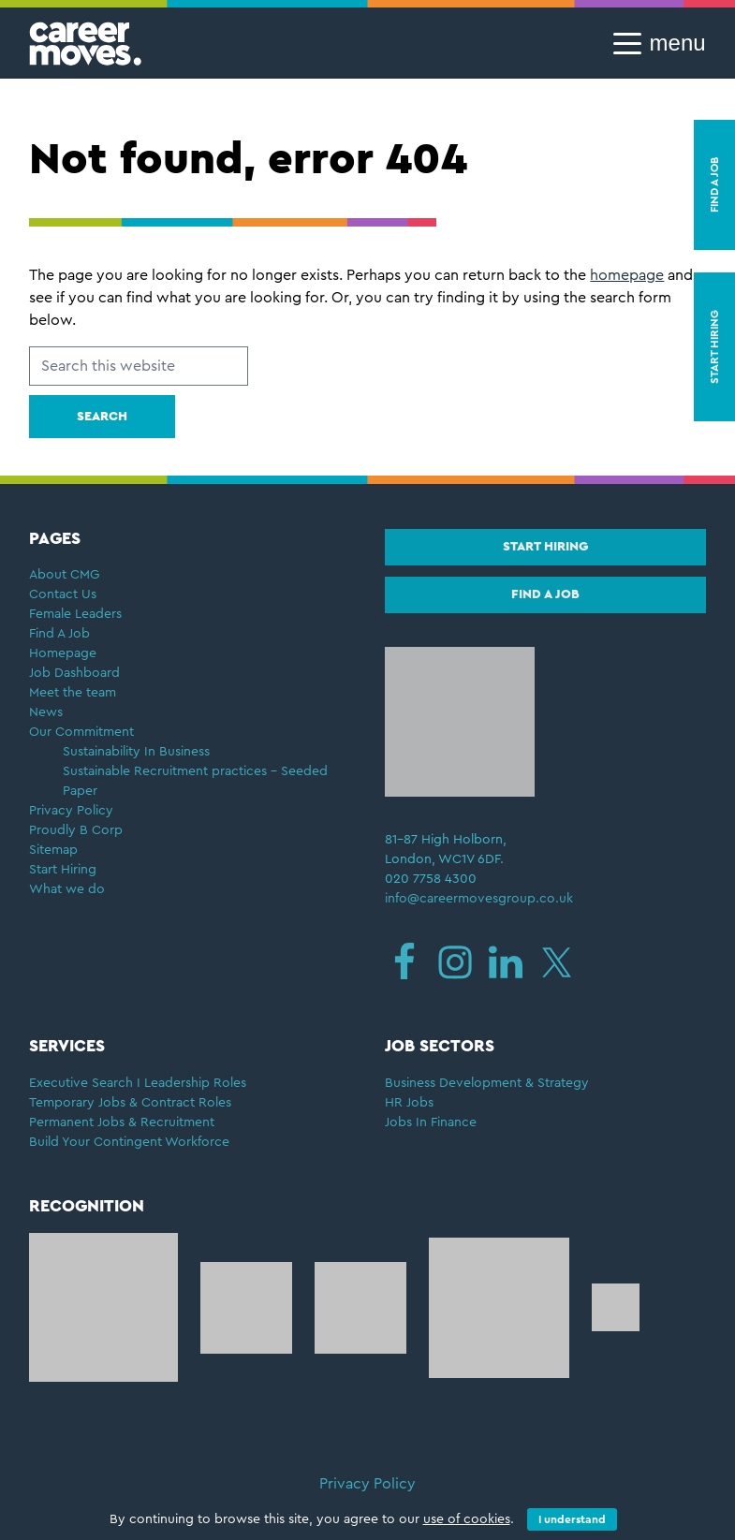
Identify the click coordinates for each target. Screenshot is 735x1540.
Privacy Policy (71, 810)
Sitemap (53, 850)
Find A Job (59, 633)
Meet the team (72, 692)
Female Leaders (75, 614)
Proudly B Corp (77, 830)
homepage (627, 275)
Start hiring (545, 546)
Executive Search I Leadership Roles (137, 1083)
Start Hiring (62, 869)
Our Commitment (81, 732)
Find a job (545, 594)
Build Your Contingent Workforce (129, 1142)
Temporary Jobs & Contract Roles (130, 1102)
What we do (67, 889)
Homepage (62, 653)
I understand (572, 1519)
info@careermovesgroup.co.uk (479, 898)
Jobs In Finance (431, 1122)
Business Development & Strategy (487, 1083)
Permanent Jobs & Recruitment (121, 1122)
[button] (654, 43)
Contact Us (62, 594)
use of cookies (466, 1519)
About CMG (64, 574)
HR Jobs (409, 1102)
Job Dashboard (74, 673)
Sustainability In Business (136, 751)
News (46, 712)
